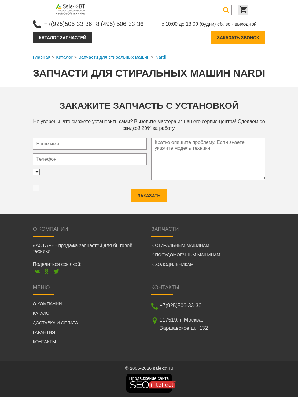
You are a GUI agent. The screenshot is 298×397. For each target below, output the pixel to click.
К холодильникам (172, 264)
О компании (47, 303)
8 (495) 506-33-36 (122, 23)
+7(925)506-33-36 (69, 23)
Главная (41, 56)
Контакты (44, 341)
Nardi (160, 56)
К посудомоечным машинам (185, 254)
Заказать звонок (238, 37)
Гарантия (44, 331)
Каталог (64, 56)
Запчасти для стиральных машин (114, 56)
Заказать (149, 195)
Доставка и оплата (55, 322)
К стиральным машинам (180, 245)
